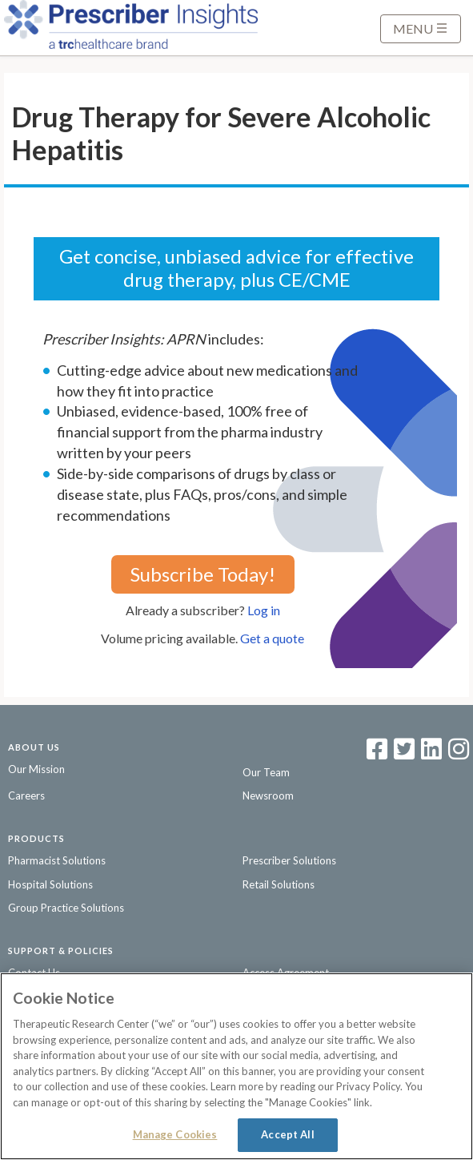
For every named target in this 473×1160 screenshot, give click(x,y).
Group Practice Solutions (66, 907)
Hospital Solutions (50, 884)
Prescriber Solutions (289, 860)
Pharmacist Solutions (57, 860)
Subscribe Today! (202, 574)
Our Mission (36, 769)
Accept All (287, 1134)
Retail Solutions (279, 884)
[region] (236, 1066)
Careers (26, 795)
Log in (263, 610)
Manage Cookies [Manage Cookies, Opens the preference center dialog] (175, 1134)
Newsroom (268, 795)
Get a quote (272, 638)
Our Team (266, 772)
